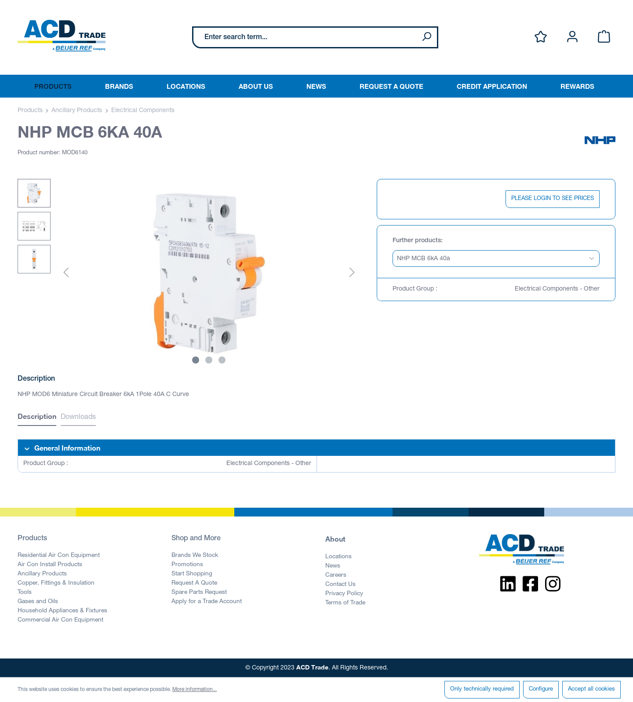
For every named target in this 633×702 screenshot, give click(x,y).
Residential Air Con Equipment (59, 556)
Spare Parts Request (199, 592)
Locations (338, 557)
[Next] (352, 273)
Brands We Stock (194, 556)
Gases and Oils (38, 602)
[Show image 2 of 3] (208, 360)
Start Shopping (191, 574)
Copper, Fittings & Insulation (56, 583)
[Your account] (572, 37)
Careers (335, 575)
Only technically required (482, 689)
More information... (194, 689)
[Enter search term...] (304, 37)
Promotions (187, 565)
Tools (25, 592)
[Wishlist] (540, 37)
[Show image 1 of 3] (195, 360)
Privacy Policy (344, 594)
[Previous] (66, 273)
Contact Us (340, 585)
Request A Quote (194, 583)
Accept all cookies (591, 689)
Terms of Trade (345, 603)
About (335, 539)
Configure (541, 689)
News (332, 566)
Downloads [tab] (78, 417)
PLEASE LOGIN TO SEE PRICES (552, 199)
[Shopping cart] (604, 37)
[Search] (426, 37)
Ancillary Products (42, 574)
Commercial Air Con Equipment (60, 620)
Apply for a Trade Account (206, 602)
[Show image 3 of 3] (222, 360)
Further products (417, 241)
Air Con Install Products (50, 565)
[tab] (37, 417)
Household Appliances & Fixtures (62, 611)
